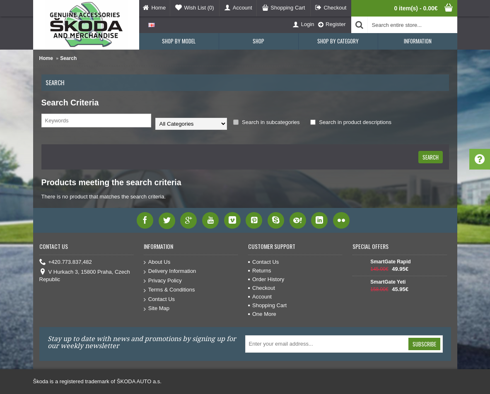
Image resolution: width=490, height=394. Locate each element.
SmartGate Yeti (388, 282)
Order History (266, 279)
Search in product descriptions (350, 122)
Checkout (261, 288)
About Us (157, 262)
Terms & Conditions (169, 290)
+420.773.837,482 (65, 262)
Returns (259, 270)
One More (262, 314)
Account (260, 297)
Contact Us (159, 299)
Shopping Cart (267, 305)
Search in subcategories (266, 122)
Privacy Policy (163, 280)
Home (46, 58)
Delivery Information (170, 271)
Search (68, 58)
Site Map (156, 308)
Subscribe (424, 344)
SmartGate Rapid (390, 262)
